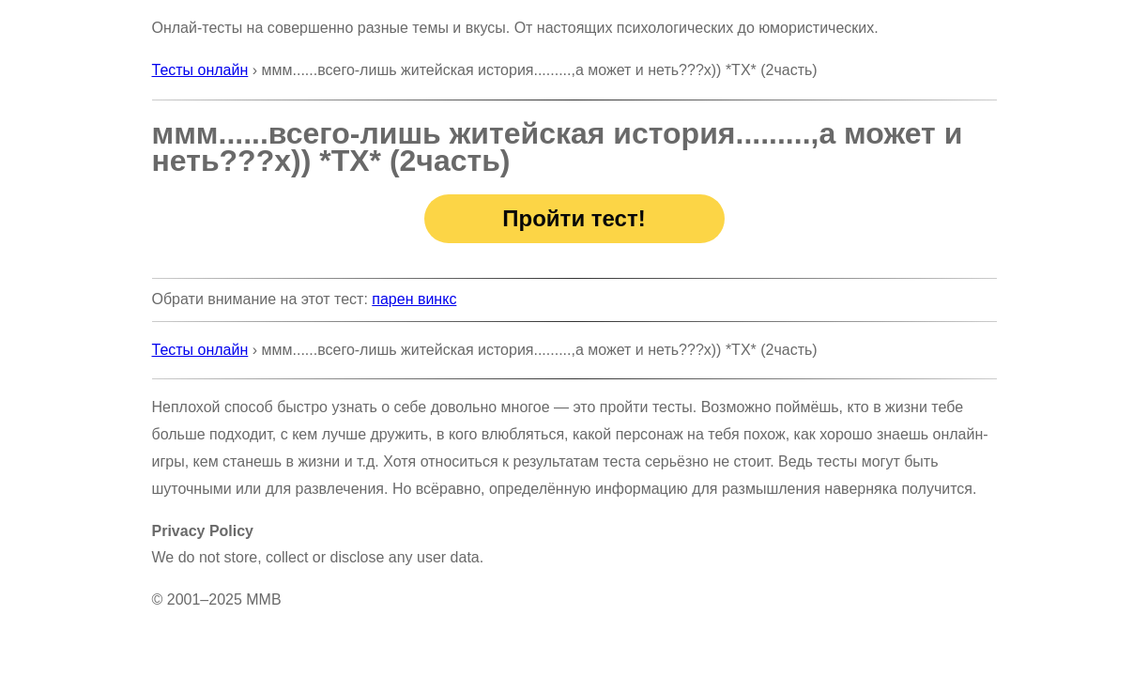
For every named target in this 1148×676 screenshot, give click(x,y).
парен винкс (414, 299)
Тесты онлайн (200, 70)
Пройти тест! (573, 218)
